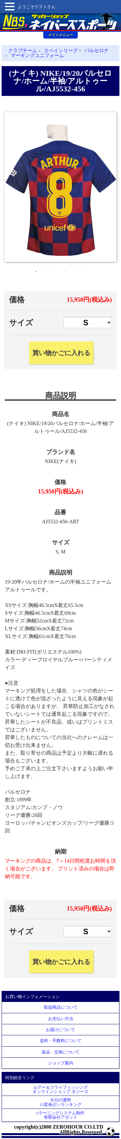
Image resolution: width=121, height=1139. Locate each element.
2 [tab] (46, 270)
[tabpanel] (60, 187)
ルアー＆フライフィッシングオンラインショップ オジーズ (60, 1089)
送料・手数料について (61, 1040)
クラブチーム (22, 50)
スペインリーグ (61, 50)
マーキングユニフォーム (37, 55)
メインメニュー (60, 35)
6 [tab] (85, 270)
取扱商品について (60, 1007)
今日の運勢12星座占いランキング (60, 1102)
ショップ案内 (60, 1063)
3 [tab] (56, 270)
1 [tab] (36, 270)
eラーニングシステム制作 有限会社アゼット (60, 1115)
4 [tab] (65, 270)
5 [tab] (75, 270)
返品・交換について (60, 1052)
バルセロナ (97, 50)
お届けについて (60, 1029)
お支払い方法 (60, 1018)
